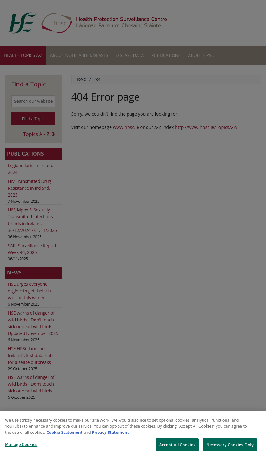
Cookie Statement (64, 432)
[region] (133, 434)
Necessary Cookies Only (230, 444)
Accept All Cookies (177, 444)
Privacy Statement (110, 432)
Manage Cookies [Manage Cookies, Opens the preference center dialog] (21, 444)
